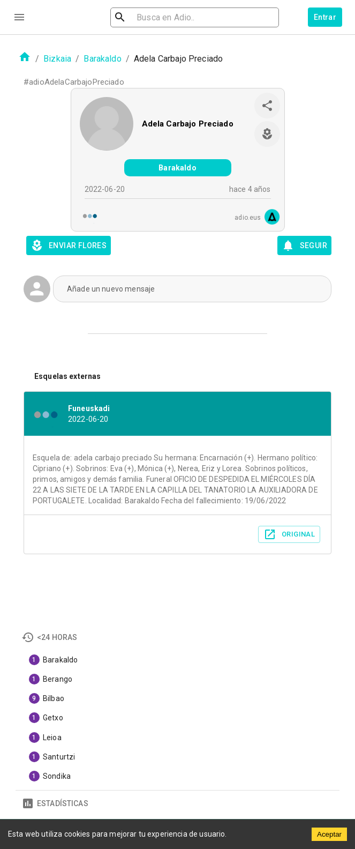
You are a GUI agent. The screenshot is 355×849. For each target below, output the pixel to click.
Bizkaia (57, 59)
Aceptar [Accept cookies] (329, 834)
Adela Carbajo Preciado (187, 124)
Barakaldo (102, 59)
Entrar (325, 17)
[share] (267, 105)
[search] (181, 17)
